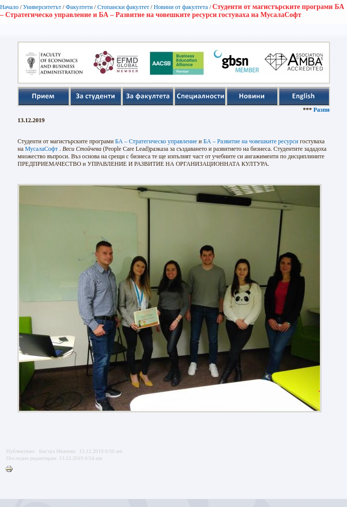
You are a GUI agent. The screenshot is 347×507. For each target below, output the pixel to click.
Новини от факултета (180, 7)
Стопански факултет (123, 7)
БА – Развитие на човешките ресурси (251, 141)
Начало (9, 7)
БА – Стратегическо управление (156, 141)
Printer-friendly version (11, 469)
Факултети (79, 7)
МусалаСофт (41, 148)
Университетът (42, 7)
